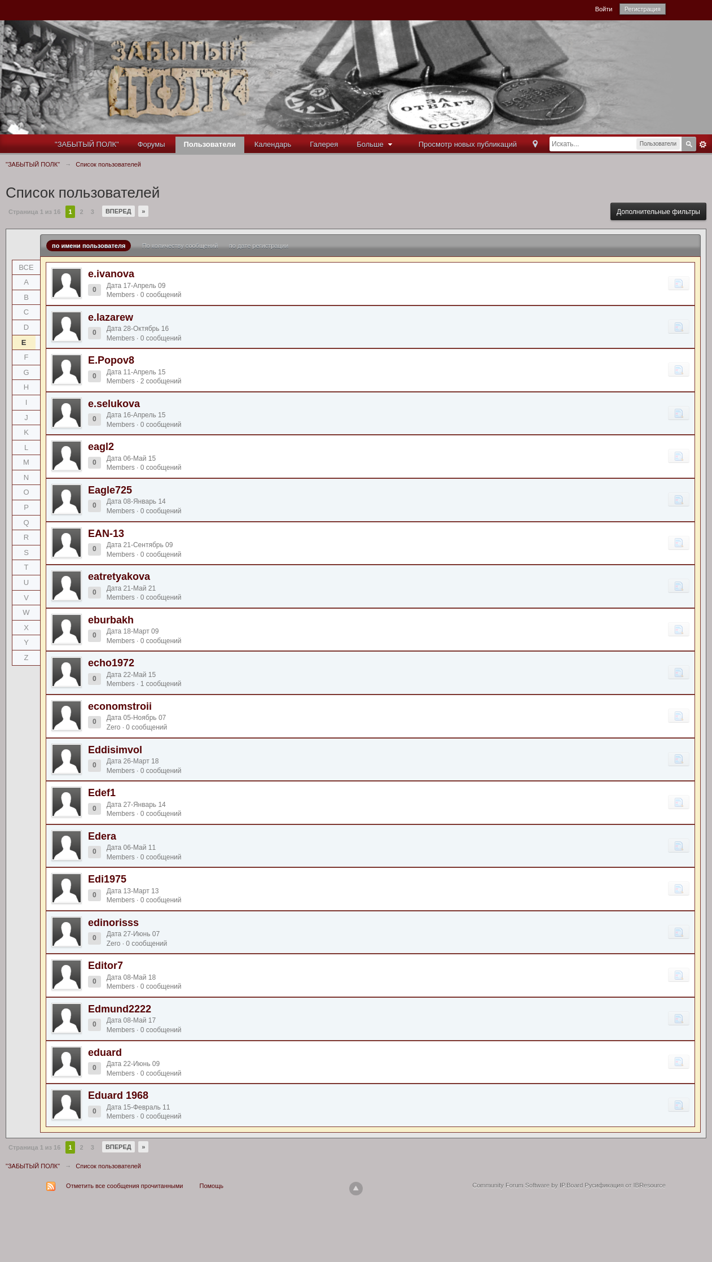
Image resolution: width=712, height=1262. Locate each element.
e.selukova (114, 403)
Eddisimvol (115, 750)
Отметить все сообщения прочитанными (124, 1185)
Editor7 (105, 965)
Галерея (324, 144)
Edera (102, 836)
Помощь (212, 1185)
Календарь (273, 144)
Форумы (151, 144)
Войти (604, 9)
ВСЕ (26, 267)
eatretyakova (119, 576)
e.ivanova (111, 274)
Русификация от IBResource (624, 1185)
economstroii (120, 706)
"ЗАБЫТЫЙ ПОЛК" (87, 144)
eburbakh (111, 620)
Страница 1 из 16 (34, 211)
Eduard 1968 (118, 1095)
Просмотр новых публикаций (468, 144)
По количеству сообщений (180, 245)
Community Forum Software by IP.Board (527, 1185)
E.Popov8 (111, 360)
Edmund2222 (119, 1009)
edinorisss (113, 922)
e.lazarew (110, 317)
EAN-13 (106, 533)
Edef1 (102, 792)
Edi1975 (107, 879)
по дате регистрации (258, 245)
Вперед (118, 211)
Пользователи (210, 144)
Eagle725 (110, 490)
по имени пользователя (88, 245)
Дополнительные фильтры (658, 212)
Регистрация (643, 9)
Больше (376, 144)
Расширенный (702, 144)
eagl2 (101, 446)
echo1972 (111, 663)
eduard (105, 1052)
